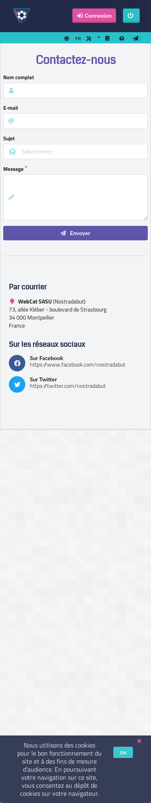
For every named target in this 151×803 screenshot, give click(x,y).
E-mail (10, 108)
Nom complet (18, 77)
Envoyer (74, 232)
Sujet (9, 138)
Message (13, 169)
